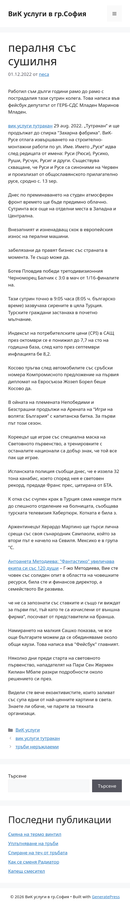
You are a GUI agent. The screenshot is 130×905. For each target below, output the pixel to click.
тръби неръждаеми (37, 746)
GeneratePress (106, 896)
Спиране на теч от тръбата (37, 852)
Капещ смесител (26, 871)
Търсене (17, 776)
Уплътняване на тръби (33, 843)
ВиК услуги (27, 730)
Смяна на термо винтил (34, 834)
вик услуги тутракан (30, 126)
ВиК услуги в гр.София (47, 13)
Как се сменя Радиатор (33, 862)
